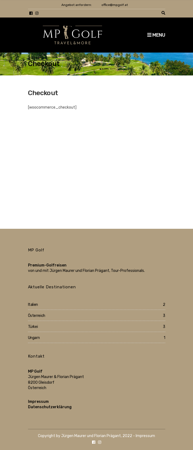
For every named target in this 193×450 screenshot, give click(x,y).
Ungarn (34, 337)
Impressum (38, 401)
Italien (33, 304)
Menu (156, 35)
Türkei (33, 326)
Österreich (36, 315)
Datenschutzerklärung (50, 407)
